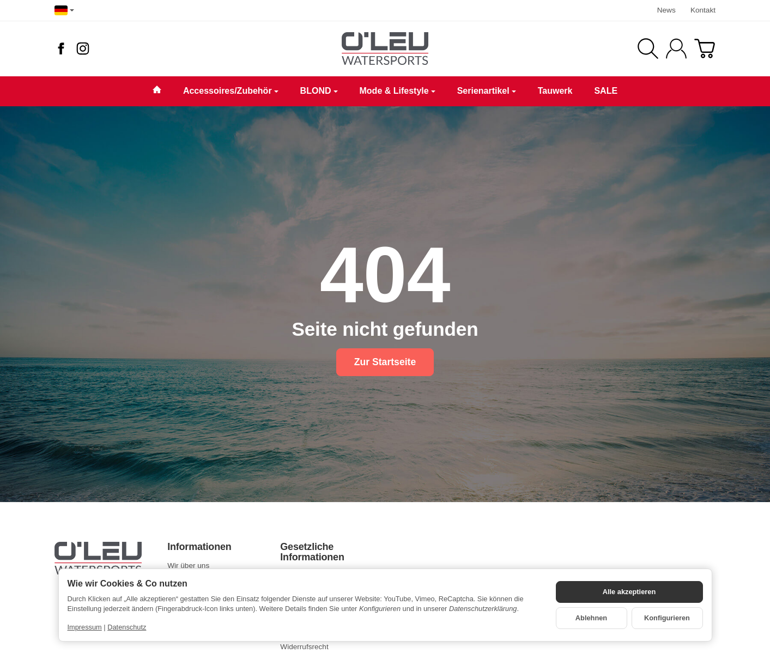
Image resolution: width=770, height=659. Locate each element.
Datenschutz (126, 627)
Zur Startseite (385, 361)
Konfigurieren (667, 618)
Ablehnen (591, 618)
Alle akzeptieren (629, 592)
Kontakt (703, 10)
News (666, 10)
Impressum (85, 627)
